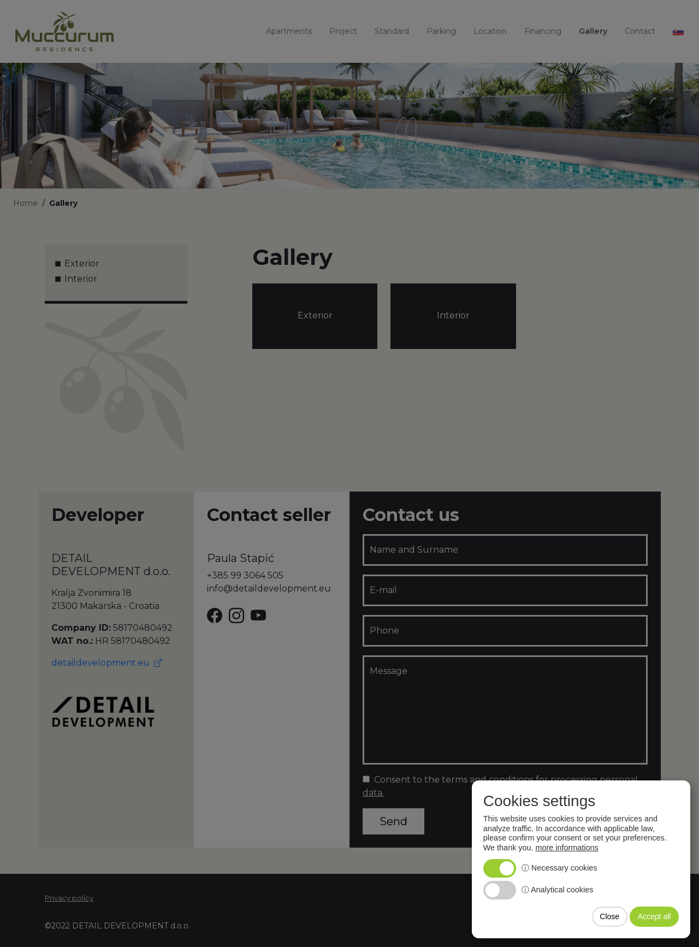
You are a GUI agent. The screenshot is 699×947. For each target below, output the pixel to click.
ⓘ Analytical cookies (558, 889)
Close (609, 916)
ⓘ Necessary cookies (559, 867)
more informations (567, 847)
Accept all (654, 916)
